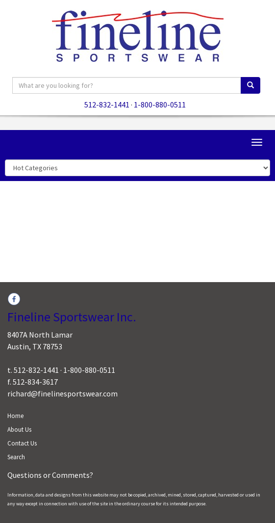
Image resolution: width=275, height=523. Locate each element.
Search (16, 457)
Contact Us (22, 443)
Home (15, 416)
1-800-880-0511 (160, 104)
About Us (19, 429)
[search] (250, 85)
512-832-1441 (106, 104)
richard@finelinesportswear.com (62, 393)
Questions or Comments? (50, 475)
